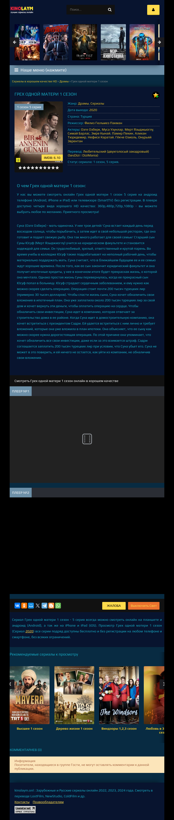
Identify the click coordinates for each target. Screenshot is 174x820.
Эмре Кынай (100, 133)
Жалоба (114, 606)
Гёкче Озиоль (126, 137)
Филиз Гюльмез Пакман (103, 123)
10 (57, 168)
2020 (93, 110)
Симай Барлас (79, 133)
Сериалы (97, 103)
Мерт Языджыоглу (139, 129)
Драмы (83, 103)
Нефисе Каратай (101, 137)
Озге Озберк (90, 129)
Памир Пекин (122, 133)
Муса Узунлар (112, 129)
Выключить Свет (144, 606)
